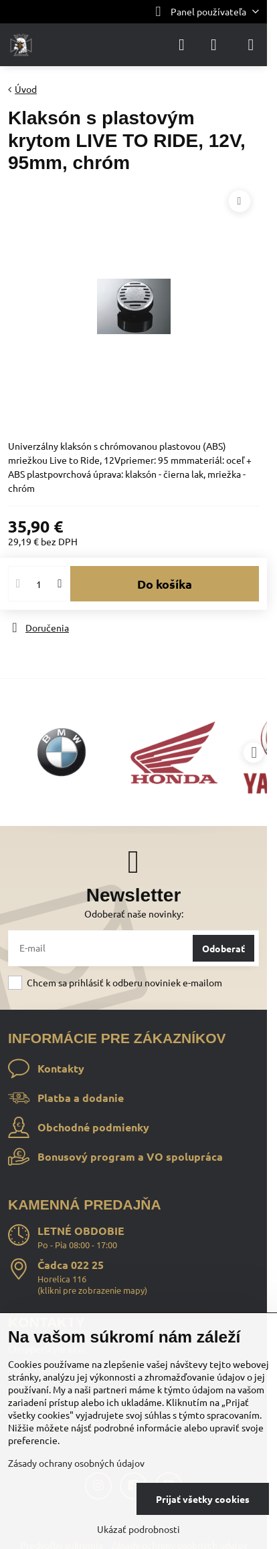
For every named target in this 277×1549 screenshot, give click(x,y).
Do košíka (164, 583)
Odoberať (223, 948)
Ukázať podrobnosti (138, 1529)
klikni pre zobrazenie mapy (92, 1290)
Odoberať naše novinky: (133, 913)
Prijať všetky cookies (203, 1499)
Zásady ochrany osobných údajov (76, 1463)
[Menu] (251, 44)
